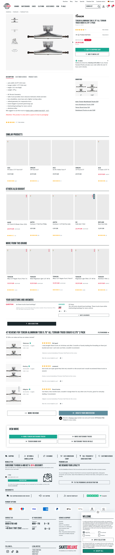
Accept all (98, 551)
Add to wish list (92, 54)
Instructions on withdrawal (65, 526)
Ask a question (31, 324)
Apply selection (98, 540)
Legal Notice (36, 546)
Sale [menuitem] (63, 6)
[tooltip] (107, 34)
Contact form (25, 528)
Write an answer (84, 315)
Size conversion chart (64, 528)
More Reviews (31, 413)
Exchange (48, 456)
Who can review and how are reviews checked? (20, 337)
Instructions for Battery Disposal (66, 533)
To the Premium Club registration (84, 482)
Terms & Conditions (36, 550)
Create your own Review (83, 413)
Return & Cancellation (64, 525)
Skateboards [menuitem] (25, 6)
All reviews (61, 530)
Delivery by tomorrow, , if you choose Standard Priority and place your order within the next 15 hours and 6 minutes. (92, 64)
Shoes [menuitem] (34, 6)
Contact (61, 535)
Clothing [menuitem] (41, 6)
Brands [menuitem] (16, 6)
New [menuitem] (57, 6)
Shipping (9, 456)
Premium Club (73, 418)
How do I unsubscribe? (12, 485)
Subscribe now (22, 480)
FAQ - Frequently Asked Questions (67, 531)
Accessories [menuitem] (50, 6)
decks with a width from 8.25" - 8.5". (37, 110)
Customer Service (105, 456)
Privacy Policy (35, 552)
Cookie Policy (35, 554)
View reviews (105, 29)
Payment (61, 521)
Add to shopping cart (92, 50)
